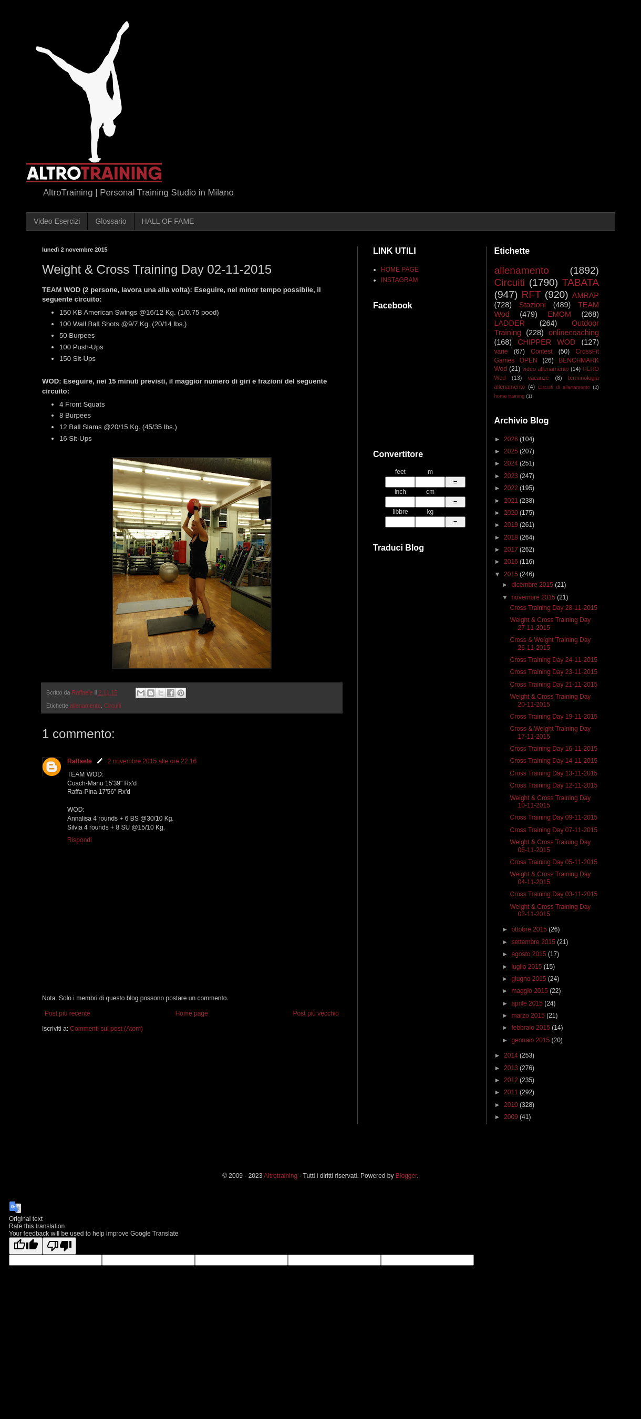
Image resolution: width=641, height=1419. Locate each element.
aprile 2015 (527, 1003)
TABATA (580, 282)
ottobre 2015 (530, 929)
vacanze (538, 378)
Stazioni (532, 305)
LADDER (509, 323)
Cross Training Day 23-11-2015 (553, 672)
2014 (512, 1055)
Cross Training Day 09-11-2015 (553, 817)
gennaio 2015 (531, 1040)
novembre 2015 (534, 597)
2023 (512, 476)
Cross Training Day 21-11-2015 (553, 684)
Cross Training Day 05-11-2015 (553, 862)
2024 (512, 463)
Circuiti (112, 705)
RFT (531, 294)
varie (501, 351)
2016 (512, 561)
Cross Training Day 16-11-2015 (553, 748)
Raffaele (79, 761)
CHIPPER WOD (546, 342)
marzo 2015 (528, 1015)
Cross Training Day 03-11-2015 (553, 894)
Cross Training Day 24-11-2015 (553, 660)
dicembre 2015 (533, 584)
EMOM (559, 314)
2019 (512, 525)
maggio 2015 (530, 991)
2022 (512, 488)
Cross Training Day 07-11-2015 (553, 830)
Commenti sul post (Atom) (106, 1028)
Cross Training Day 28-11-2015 (553, 608)
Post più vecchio (316, 1013)
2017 (512, 549)
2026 (512, 439)
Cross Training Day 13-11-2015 (553, 773)
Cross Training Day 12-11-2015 (553, 785)
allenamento (85, 705)
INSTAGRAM (399, 280)
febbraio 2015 (531, 1027)
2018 (512, 537)
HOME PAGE (400, 269)
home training (509, 396)
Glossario (110, 221)
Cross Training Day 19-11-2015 (553, 716)
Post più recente (67, 1013)
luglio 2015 (527, 966)
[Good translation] (26, 1246)
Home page (191, 1013)
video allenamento (545, 369)
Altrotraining (280, 1175)
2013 (512, 1068)
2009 (512, 1117)
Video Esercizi (57, 221)
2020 (512, 512)
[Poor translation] (59, 1246)
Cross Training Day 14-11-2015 (553, 760)
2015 (512, 574)
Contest (541, 351)
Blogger (406, 1175)
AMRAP (585, 295)
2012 (512, 1080)
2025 (512, 451)
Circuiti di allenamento (564, 387)
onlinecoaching (574, 332)
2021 (512, 500)
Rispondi (79, 840)
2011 (512, 1092)
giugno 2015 (529, 978)
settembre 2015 (534, 942)
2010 (512, 1105)
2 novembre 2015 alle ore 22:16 (152, 761)
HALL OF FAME (168, 221)
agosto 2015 (529, 954)
